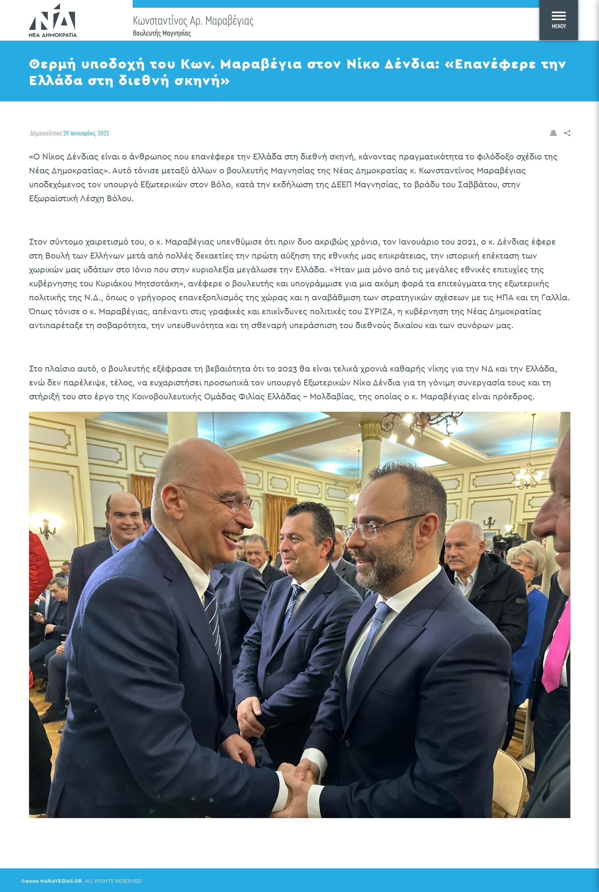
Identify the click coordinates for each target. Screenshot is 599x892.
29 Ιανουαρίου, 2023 (86, 133)
